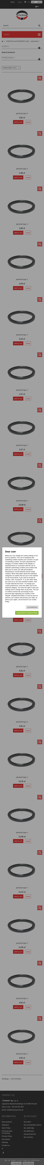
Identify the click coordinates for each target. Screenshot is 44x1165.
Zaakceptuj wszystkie (27, 613)
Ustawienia (32, 607)
